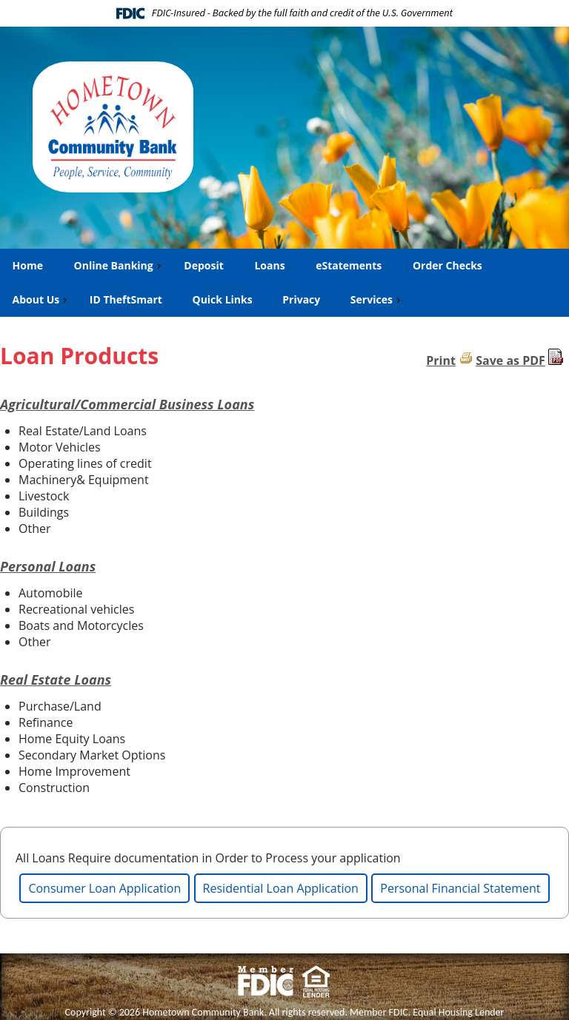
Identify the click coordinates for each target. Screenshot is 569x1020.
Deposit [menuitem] (203, 265)
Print (441, 360)
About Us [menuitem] (41, 299)
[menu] (284, 283)
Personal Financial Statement (460, 888)
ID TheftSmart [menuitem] (126, 299)
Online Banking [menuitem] (118, 265)
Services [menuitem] (377, 299)
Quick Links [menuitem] (223, 299)
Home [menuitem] (27, 265)
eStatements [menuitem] (348, 265)
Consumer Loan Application (104, 888)
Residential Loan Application (281, 888)
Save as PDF (510, 360)
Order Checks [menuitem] (447, 265)
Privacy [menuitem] (301, 299)
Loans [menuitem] (268, 265)
